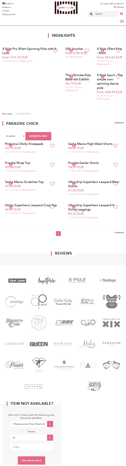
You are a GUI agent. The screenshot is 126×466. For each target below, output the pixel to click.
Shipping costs (8, 14)
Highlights (63, 35)
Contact (5, 10)
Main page (7, 113)
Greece (6, 7)
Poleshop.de (59, 2)
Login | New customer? (113, 3)
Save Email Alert (31, 460)
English (8, 3)
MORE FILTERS (38, 136)
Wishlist (120, 7)
